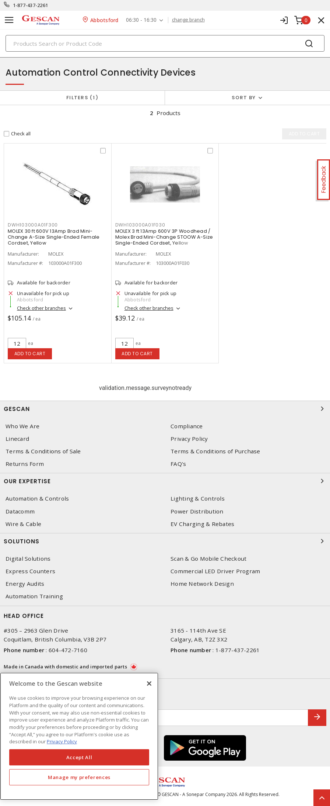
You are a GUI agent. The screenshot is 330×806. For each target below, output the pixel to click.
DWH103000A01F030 (140, 225)
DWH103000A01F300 (33, 225)
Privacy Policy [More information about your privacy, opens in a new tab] (62, 741)
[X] (149, 683)
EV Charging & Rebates (202, 523)
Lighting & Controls (198, 498)
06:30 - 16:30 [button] (141, 20)
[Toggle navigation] (9, 20)
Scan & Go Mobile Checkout (208, 558)
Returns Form (25, 463)
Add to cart (30, 353)
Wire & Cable (23, 523)
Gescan (165, 409)
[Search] (165, 43)
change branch (188, 20)
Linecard (17, 438)
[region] (79, 736)
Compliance (187, 426)
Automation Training (34, 596)
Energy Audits (25, 583)
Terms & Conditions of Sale (43, 451)
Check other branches (41, 308)
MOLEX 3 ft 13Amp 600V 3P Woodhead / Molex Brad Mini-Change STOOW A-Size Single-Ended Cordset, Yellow (164, 237)
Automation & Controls (37, 498)
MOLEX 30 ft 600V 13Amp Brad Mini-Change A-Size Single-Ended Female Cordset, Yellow (53, 237)
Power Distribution (197, 511)
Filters (82, 97)
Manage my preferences (79, 777)
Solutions (165, 541)
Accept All (79, 757)
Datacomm (20, 511)
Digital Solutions (28, 558)
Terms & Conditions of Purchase (215, 451)
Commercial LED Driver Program (215, 571)
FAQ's (178, 463)
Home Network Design (202, 583)
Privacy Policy (189, 438)
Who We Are (23, 426)
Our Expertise (165, 481)
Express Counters (30, 571)
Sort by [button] (244, 97)
